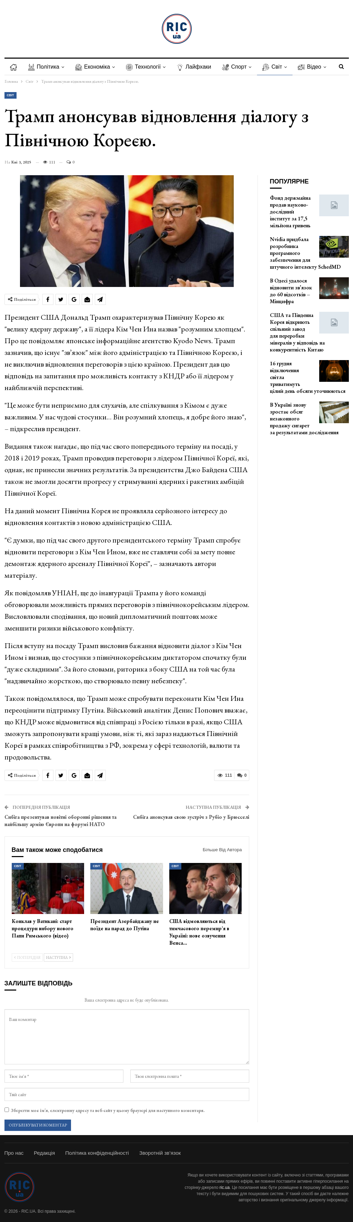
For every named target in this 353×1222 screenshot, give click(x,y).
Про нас (14, 1153)
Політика (44, 67)
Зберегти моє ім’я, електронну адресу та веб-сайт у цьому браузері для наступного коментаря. (107, 1110)
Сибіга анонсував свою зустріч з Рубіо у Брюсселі (191, 817)
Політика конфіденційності (97, 1153)
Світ (278, 67)
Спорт (239, 67)
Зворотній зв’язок (160, 1153)
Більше (314, 67)
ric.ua (225, 1187)
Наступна (58, 957)
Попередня (27, 957)
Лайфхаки (198, 67)
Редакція (44, 1153)
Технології (146, 67)
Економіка (94, 67)
